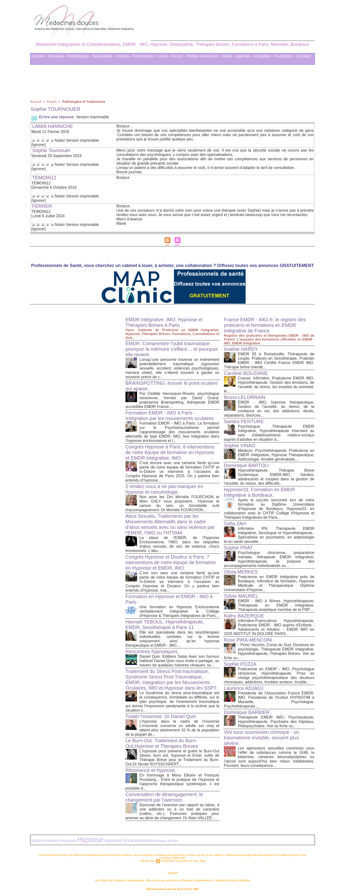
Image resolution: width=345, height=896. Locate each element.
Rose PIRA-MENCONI (248, 638)
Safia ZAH (235, 522)
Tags (202, 859)
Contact (304, 54)
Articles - (123, 54)
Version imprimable (92, 115)
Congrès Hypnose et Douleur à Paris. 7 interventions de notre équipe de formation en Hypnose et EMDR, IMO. (170, 561)
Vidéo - (228, 54)
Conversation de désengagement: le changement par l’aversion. (164, 795)
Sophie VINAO (239, 444)
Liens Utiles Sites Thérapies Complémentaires (119, 879)
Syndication (167, 859)
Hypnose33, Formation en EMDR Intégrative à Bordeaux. (259, 490)
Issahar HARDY (241, 347)
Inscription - (285, 54)
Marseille (172, 871)
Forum (51, 100)
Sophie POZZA (240, 662)
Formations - (144, 54)
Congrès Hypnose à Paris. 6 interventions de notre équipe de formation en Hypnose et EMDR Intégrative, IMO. (169, 451)
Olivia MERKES (241, 570)
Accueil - (39, 54)
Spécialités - (103, 54)
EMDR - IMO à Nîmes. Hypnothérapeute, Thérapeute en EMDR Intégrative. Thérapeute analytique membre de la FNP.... (276, 603)
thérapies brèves (165, 839)
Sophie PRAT (238, 546)
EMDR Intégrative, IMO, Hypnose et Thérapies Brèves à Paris (163, 320)
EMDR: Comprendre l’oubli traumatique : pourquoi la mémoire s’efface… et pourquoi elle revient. (171, 347)
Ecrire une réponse (52, 115)
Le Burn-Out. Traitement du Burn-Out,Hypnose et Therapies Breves (161, 741)
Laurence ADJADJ (243, 686)
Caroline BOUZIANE (246, 371)
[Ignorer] (38, 143)
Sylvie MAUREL (241, 594)
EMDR (36, 839)
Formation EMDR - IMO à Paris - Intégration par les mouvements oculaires (169, 414)
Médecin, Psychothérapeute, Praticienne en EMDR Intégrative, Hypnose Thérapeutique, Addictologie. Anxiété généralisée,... (276, 453)
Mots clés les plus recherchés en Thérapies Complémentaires (179, 879)
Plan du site (147, 859)
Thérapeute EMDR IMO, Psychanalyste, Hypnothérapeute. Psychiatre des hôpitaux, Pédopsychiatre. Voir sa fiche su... (276, 720)
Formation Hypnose (59, 839)
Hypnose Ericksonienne (128, 838)
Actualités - (263, 54)
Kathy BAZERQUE (244, 614)
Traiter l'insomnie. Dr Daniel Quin (160, 715)
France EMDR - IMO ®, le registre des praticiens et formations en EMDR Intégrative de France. (265, 323)
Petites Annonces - (203, 54)
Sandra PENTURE (244, 420)
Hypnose (90, 838)
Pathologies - (79, 54)
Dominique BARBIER (246, 711)
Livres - (163, 54)
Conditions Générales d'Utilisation (232, 879)
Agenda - (243, 54)
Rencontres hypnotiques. (152, 650)
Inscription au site (187, 859)
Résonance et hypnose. (150, 768)
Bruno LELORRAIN (244, 396)
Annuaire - (57, 54)
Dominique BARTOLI (246, 464)
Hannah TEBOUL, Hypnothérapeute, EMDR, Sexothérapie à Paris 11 (164, 623)
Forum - (178, 54)
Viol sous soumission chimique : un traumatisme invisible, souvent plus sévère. (261, 736)
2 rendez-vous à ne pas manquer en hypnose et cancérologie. (164, 487)
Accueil (35, 100)
